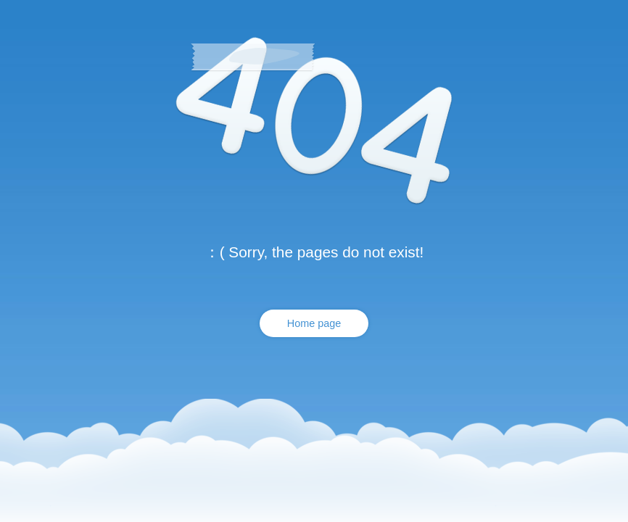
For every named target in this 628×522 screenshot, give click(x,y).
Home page (314, 323)
